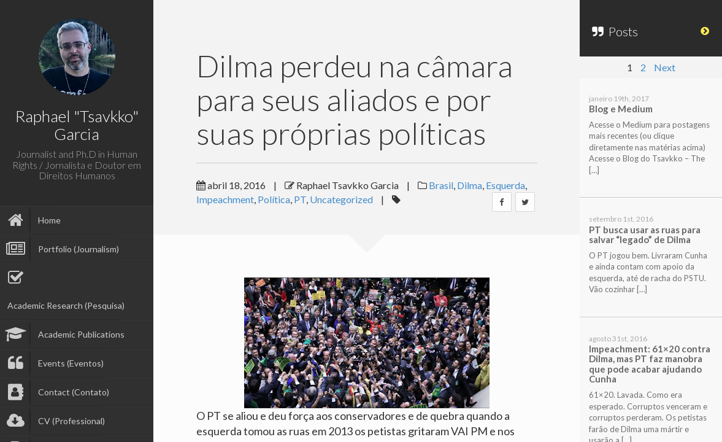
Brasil (441, 185)
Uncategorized (341, 199)
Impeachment (225, 199)
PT (300, 199)
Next (664, 67)
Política (274, 199)
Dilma (469, 185)
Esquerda (505, 185)
